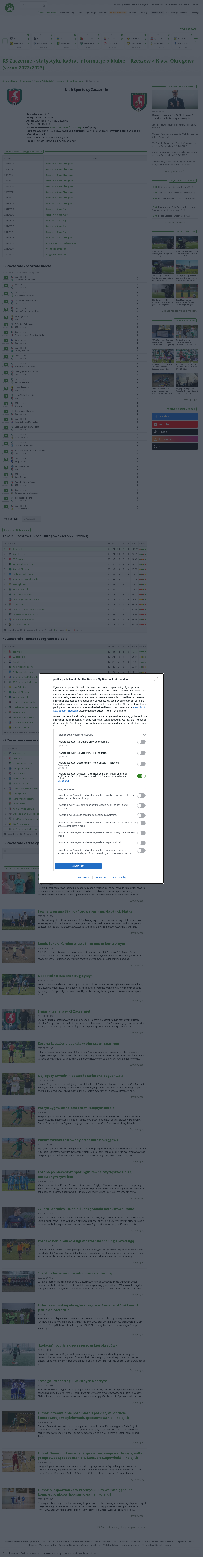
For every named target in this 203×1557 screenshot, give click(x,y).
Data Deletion (83, 877)
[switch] (141, 742)
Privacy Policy (119, 877)
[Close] (157, 680)
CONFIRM (78, 866)
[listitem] (102, 734)
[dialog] (101, 778)
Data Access (101, 877)
